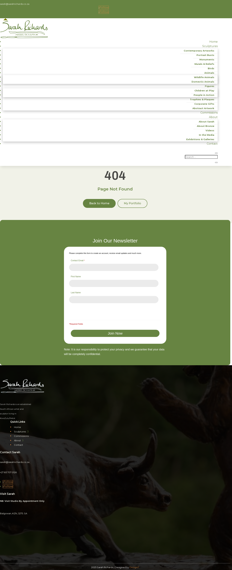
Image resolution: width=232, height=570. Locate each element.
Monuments (206, 59)
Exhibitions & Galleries (200, 139)
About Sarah (206, 121)
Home (213, 41)
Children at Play (204, 90)
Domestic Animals (203, 81)
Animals (209, 72)
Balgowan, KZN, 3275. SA (13, 512)
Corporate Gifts (204, 103)
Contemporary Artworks (199, 50)
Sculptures (210, 46)
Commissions (209, 112)
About (213, 117)
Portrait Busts (205, 55)
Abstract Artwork (203, 108)
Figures (209, 86)
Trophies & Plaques (202, 99)
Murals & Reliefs (204, 64)
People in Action (204, 95)
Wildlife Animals (204, 77)
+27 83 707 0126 (8, 471)
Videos (210, 130)
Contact (212, 143)
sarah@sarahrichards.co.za (14, 4)
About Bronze (205, 126)
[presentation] (97, 310)
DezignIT (134, 566)
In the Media (206, 135)
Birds (211, 68)
